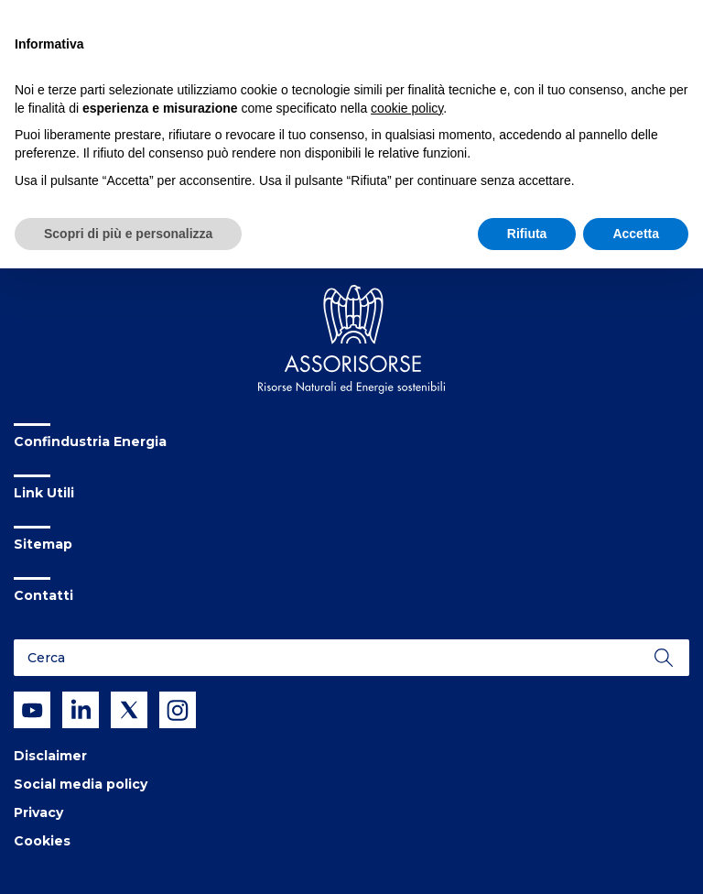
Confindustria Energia (90, 441)
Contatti (43, 595)
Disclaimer (50, 755)
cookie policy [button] (407, 108)
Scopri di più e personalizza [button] (128, 233)
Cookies (42, 841)
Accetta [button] (635, 233)
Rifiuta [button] (527, 233)
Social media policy (80, 784)
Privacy (38, 812)
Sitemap (43, 544)
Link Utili (44, 493)
